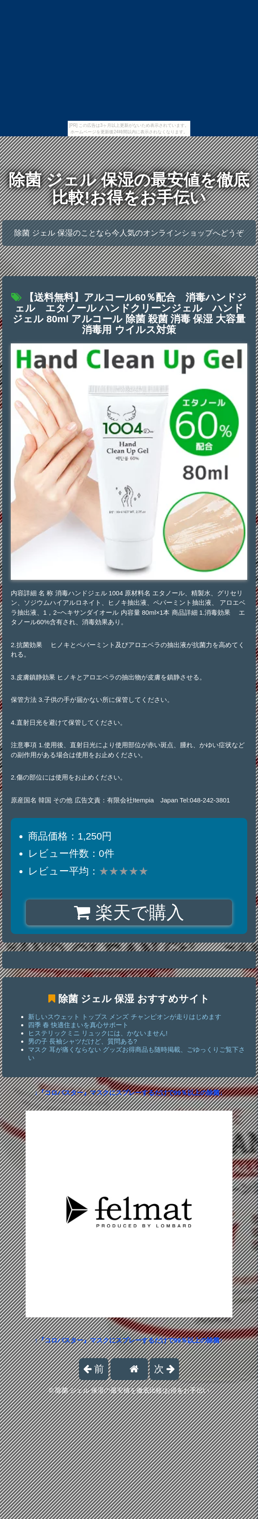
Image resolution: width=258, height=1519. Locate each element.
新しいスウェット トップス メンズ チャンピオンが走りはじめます (124, 1016)
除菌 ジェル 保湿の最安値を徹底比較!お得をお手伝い (129, 189)
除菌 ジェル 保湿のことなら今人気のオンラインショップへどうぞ (129, 233)
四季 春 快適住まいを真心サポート (78, 1024)
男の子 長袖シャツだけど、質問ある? (82, 1041)
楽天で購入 (129, 912)
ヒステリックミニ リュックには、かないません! (97, 1033)
